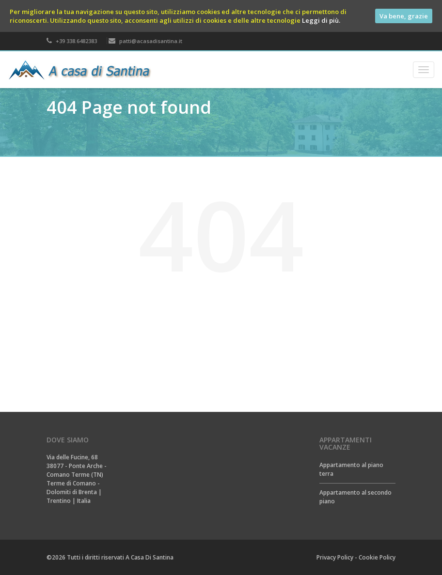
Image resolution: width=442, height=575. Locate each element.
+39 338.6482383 (72, 41)
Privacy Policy (334, 557)
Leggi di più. (321, 20)
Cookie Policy (377, 557)
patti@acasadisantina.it (145, 41)
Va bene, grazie (403, 16)
